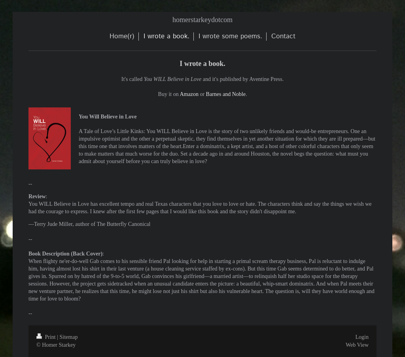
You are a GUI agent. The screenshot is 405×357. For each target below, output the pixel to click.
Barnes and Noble (226, 94)
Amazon (189, 94)
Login (362, 337)
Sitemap (69, 337)
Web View (357, 345)
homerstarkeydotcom (202, 20)
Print (46, 337)
